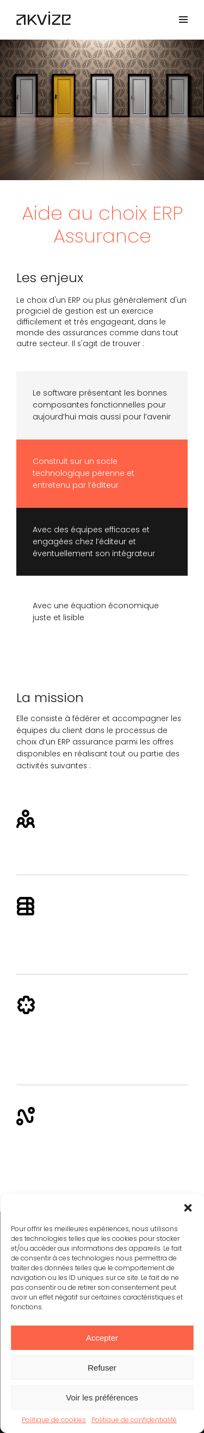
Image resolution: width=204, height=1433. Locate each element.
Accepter (102, 1337)
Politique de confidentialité (134, 1419)
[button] (187, 1207)
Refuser (102, 1367)
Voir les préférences (102, 1397)
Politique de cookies (54, 1419)
